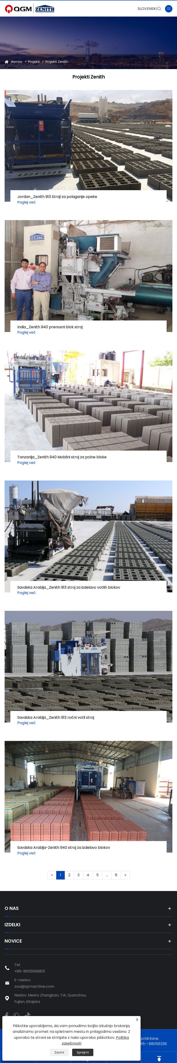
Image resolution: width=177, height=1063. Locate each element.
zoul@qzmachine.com (34, 986)
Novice (13, 941)
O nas (12, 908)
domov (16, 61)
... (107, 875)
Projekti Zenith (56, 61)
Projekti (34, 61)
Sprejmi (83, 1052)
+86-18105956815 (29, 971)
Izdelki (12, 924)
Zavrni (59, 1052)
